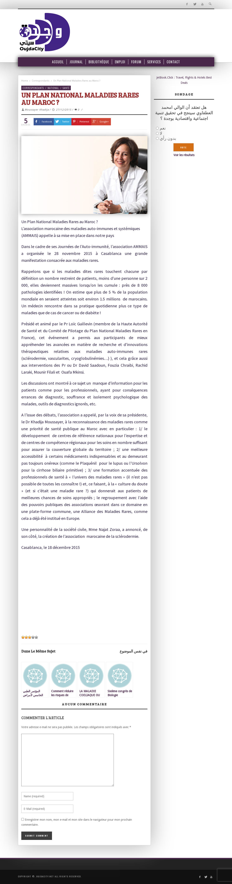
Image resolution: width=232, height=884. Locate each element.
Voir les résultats (184, 155)
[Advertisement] (84, 593)
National (53, 88)
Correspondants (40, 80)
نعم (163, 128)
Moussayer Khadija (37, 109)
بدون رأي (168, 138)
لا (161, 133)
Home (24, 80)
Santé (66, 88)
